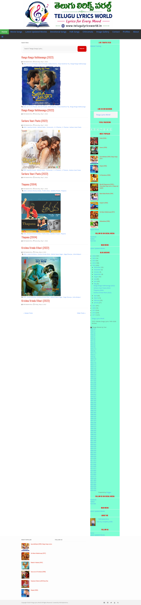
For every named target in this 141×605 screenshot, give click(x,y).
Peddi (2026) (103, 138)
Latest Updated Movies (36, 31)
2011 (93, 460)
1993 (93, 424)
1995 (93, 428)
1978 (93, 395)
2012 (93, 462)
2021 (94, 306)
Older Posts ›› (81, 313)
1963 (93, 365)
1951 (92, 341)
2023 (94, 263)
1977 (93, 393)
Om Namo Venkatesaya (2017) (107, 212)
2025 (94, 258)
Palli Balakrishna (103, 519)
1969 (93, 377)
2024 (94, 261)
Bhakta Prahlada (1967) (37, 562)
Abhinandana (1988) (105, 221)
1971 (93, 381)
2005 (93, 448)
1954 (92, 347)
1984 (93, 406)
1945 (92, 329)
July (95, 279)
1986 (93, 411)
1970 (93, 379)
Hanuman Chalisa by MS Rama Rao (39, 581)
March (96, 298)
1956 (92, 351)
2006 (93, 450)
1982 (93, 403)
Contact (116, 31)
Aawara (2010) (103, 147)
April (95, 296)
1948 (92, 335)
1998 (93, 434)
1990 (93, 418)
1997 (93, 432)
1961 (92, 361)
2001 (93, 440)
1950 (92, 339)
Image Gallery (102, 31)
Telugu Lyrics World (103, 115)
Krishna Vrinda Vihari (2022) (35, 248)
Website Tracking (95, 46)
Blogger (108, 492)
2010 (93, 458)
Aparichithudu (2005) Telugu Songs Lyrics (109, 157)
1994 (93, 426)
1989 (93, 416)
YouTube (93, 241)
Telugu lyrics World (36, 602)
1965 (93, 369)
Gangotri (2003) (104, 203)
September (97, 274)
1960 (93, 359)
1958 (92, 355)
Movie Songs (16, 31)
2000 (93, 438)
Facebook (93, 237)
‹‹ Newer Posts (28, 313)
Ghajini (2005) (103, 166)
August (96, 277)
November (97, 270)
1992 (93, 422)
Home (4, 31)
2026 (94, 256)
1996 (93, 430)
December (97, 267)
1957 (93, 353)
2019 (94, 310)
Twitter (92, 239)
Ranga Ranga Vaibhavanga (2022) (37, 57)
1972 (93, 383)
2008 (93, 454)
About (136, 31)
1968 (93, 375)
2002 (93, 442)
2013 (93, 464)
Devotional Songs (58, 31)
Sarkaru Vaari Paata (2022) (34, 121)
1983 (93, 405)
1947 (92, 333)
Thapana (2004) (29, 185)
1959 (92, 357)
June (95, 281)
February (97, 300)
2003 (93, 444)
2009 (93, 456)
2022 (94, 265)
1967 (93, 373)
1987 (93, 412)
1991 (93, 420)
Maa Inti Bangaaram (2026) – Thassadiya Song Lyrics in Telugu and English (109, 186)
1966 (93, 371)
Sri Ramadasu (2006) (105, 175)
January (96, 303)
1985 (93, 408)
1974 (93, 387)
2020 (94, 308)
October (97, 272)
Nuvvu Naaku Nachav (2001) (106, 193)
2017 (94, 315)
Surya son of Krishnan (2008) (38, 572)
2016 (93, 470)
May (95, 284)
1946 (92, 331)
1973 (93, 385)
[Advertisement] (105, 76)
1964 (93, 367)
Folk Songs (75, 31)
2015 (93, 468)
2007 (93, 452)
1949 (92, 337)
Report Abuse (94, 229)
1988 (93, 414)
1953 (92, 345)
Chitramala (88, 31)
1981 (93, 401)
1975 (93, 389)
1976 (93, 391)
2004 (93, 446)
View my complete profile (104, 522)
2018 (94, 313)
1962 (93, 363)
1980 (93, 399)
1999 (93, 436)
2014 (93, 466)
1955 (93, 349)
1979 (93, 397)
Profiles (126, 31)
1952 (92, 343)
